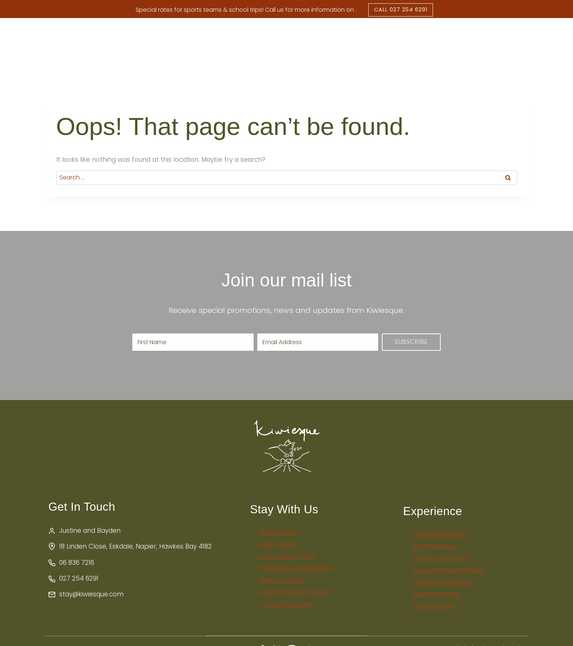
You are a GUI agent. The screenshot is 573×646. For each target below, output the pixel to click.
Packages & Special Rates (401, 36)
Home (98, 45)
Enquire (535, 45)
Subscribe (411, 356)
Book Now (485, 45)
